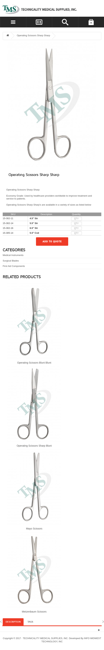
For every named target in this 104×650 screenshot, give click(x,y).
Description (13, 622)
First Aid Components (14, 266)
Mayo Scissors (34, 528)
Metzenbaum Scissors (34, 611)
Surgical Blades (11, 260)
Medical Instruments (13, 255)
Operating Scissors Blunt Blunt (34, 362)
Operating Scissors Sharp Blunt (34, 445)
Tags (30, 622)
